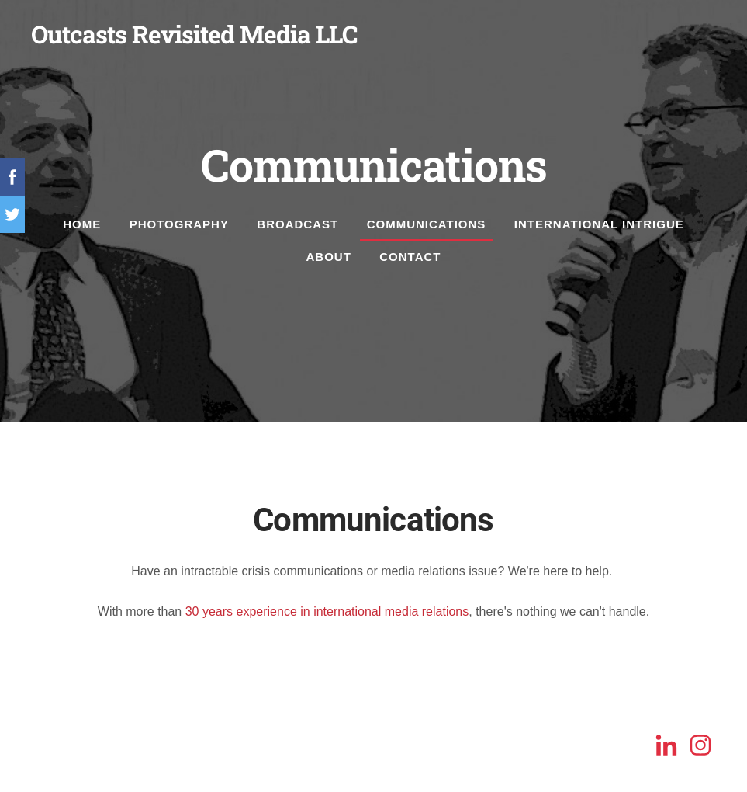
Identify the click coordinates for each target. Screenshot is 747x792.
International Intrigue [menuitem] (599, 224)
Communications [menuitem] (426, 224)
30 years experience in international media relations (327, 611)
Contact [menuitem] (410, 256)
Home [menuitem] (82, 224)
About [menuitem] (328, 256)
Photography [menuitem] (179, 224)
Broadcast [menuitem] (297, 224)
